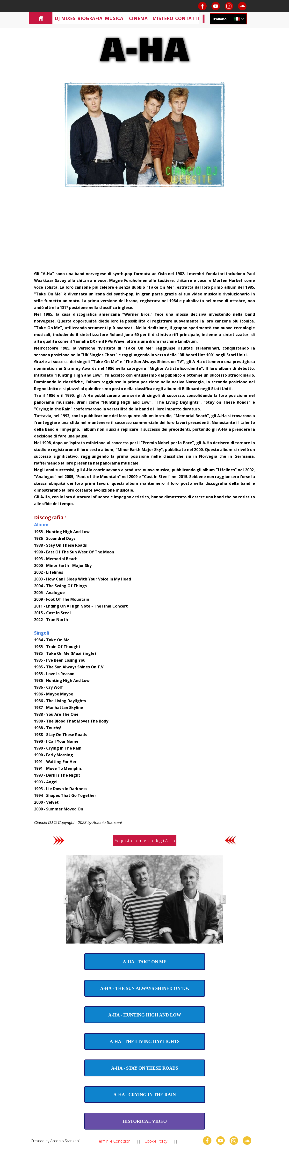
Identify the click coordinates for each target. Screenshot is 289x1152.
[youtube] (215, 6)
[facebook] (202, 6)
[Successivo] (223, 899)
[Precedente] (66, 899)
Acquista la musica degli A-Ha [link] (145, 840)
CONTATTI (187, 18)
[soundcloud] (242, 6)
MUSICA (114, 18)
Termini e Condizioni (114, 1141)
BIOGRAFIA (89, 18)
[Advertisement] (144, 234)
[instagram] (229, 6)
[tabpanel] (144, 548)
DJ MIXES (65, 18)
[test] (144, 961)
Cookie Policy (155, 1141)
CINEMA (138, 18)
